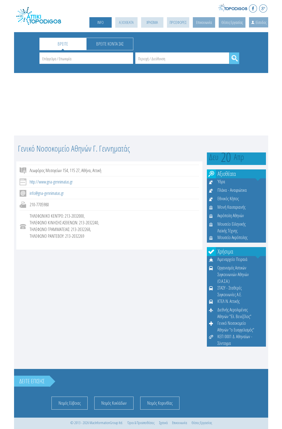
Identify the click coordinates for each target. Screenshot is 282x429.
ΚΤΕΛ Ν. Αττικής (228, 301)
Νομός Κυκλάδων (114, 403)
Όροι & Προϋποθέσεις (140, 422)
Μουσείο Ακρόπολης (232, 237)
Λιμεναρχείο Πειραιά (232, 259)
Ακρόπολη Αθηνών (230, 215)
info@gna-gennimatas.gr (47, 193)
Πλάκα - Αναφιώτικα (232, 190)
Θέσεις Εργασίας (232, 22)
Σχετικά (163, 422)
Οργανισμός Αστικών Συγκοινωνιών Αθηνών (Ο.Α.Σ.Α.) (233, 274)
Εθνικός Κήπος (228, 199)
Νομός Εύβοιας (69, 403)
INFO (100, 22)
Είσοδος (261, 22)
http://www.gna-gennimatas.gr (51, 182)
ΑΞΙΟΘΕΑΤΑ (126, 22)
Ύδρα (221, 182)
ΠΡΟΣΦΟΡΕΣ (178, 22)
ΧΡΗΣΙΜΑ (152, 22)
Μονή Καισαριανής (231, 207)
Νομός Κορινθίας (160, 403)
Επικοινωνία (204, 22)
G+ (263, 8)
